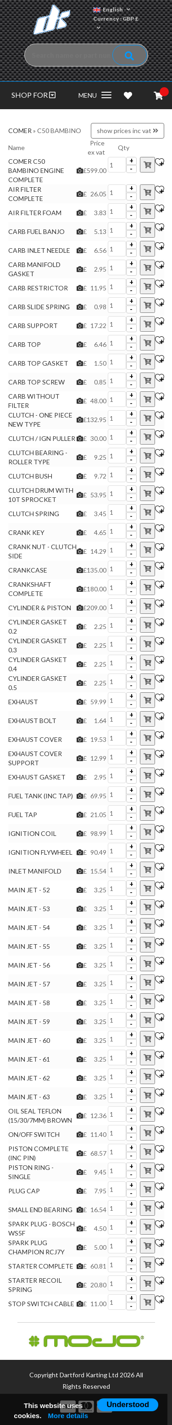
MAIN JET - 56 (29, 965)
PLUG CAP (24, 1191)
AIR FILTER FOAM (34, 213)
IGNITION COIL (32, 833)
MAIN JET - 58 (29, 1003)
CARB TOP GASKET (38, 363)
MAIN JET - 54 (29, 927)
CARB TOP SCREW (36, 382)
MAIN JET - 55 (29, 946)
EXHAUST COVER (35, 739)
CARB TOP (24, 344)
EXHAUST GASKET (37, 777)
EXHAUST (23, 702)
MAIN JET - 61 (29, 1059)
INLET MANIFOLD (34, 871)
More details (68, 1415)
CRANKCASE (27, 570)
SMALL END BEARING (40, 1209)
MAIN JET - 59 (29, 1021)
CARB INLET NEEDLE (39, 250)
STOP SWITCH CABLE (41, 1304)
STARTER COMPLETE (40, 1266)
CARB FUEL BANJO (36, 231)
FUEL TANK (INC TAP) (40, 796)
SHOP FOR (33, 94)
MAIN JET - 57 (29, 984)
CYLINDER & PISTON (39, 608)
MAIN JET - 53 (29, 909)
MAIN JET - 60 (29, 1040)
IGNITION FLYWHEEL (40, 852)
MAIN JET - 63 (29, 1097)
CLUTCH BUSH (30, 476)
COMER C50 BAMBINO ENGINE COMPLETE (36, 170)
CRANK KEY (26, 532)
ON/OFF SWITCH (34, 1134)
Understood (127, 1404)
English (111, 9)
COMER (20, 130)
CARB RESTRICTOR (38, 288)
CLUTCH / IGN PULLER (41, 438)
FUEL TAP (22, 814)
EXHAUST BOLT (32, 720)
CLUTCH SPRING (33, 514)
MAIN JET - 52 (29, 890)
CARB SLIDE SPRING (39, 307)
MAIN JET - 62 (29, 1078)
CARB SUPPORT (33, 325)
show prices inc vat (127, 130)
